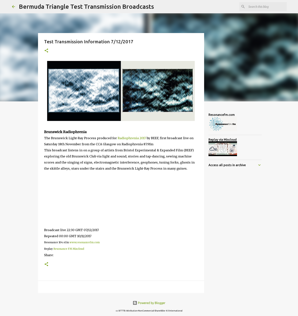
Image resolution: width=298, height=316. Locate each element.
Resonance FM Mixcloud (68, 248)
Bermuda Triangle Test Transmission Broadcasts (86, 6)
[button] (46, 50)
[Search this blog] (267, 6)
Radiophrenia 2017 (132, 138)
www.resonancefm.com (85, 242)
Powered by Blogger (149, 303)
